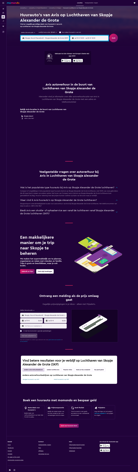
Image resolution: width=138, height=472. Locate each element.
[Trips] (3, 26)
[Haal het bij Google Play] (110, 441)
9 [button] (65, 60)
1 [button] (61, 56)
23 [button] (66, 69)
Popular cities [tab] (71, 365)
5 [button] (47, 60)
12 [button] (47, 65)
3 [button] (38, 60)
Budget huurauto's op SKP (34, 374)
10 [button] (38, 65)
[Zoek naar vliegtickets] (3, 9)
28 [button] (57, 74)
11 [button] (42, 65)
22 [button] (61, 69)
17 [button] (38, 69)
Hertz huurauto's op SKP (64, 374)
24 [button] (38, 74)
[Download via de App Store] (110, 445)
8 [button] (61, 60)
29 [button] (61, 74)
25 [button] (43, 74)
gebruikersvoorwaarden (58, 334)
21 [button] (56, 69)
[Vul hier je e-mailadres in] (48, 321)
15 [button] (61, 65)
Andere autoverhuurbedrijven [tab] (36, 365)
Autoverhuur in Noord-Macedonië (41, 8)
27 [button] (52, 74)
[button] (3, 3)
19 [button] (47, 69)
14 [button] (56, 65)
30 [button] (66, 74)
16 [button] (66, 65)
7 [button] (56, 60)
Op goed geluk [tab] (102, 365)
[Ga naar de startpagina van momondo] (13, 3)
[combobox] (30, 33)
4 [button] (42, 60)
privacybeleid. (27, 336)
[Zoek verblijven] (3, 13)
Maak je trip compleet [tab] (86, 365)
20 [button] (52, 69)
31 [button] (38, 79)
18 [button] (43, 69)
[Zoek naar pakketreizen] (3, 21)
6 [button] (52, 60)
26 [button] (47, 74)
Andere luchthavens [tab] (56, 365)
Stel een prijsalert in (104, 408)
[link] (30, 266)
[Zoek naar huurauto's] (3, 17)
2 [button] (65, 56)
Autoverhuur (26, 8)
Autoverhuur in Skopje (58, 8)
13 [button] (52, 65)
